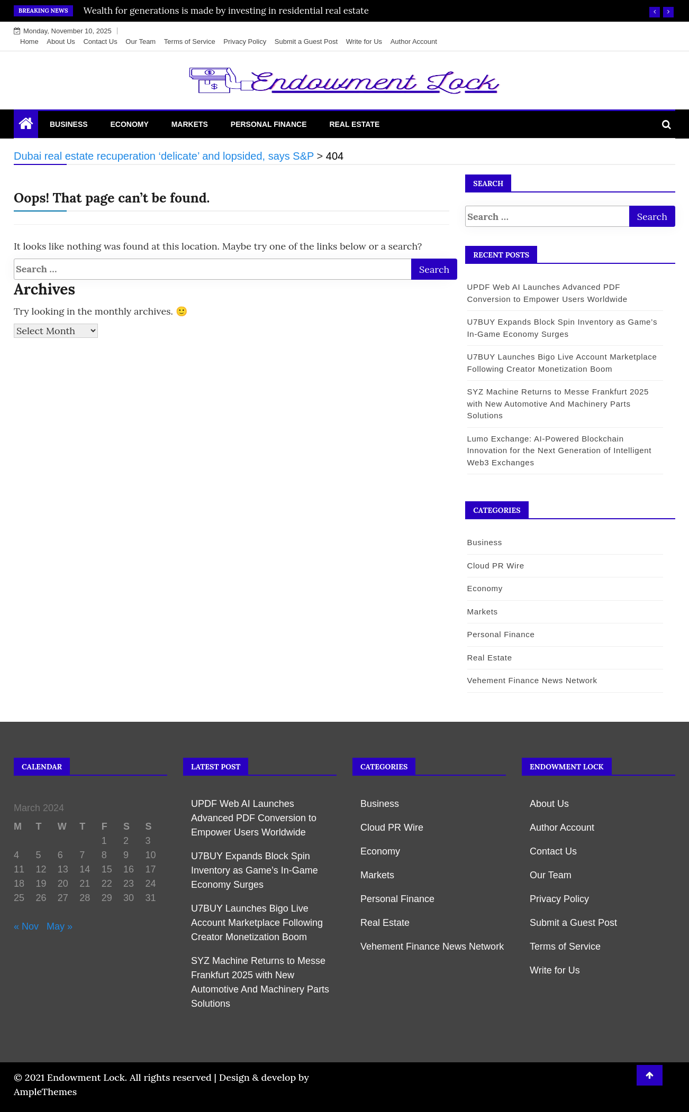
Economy (129, 124)
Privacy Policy (244, 41)
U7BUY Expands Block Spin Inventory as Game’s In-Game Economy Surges (254, 870)
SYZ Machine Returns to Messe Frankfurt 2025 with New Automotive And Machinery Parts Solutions (558, 403)
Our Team (140, 41)
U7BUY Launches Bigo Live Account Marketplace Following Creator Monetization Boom (257, 922)
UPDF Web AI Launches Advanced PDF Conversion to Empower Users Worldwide (253, 818)
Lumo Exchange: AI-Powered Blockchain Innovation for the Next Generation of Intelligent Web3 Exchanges (559, 450)
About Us (61, 41)
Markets (189, 124)
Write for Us (364, 41)
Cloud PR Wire (495, 565)
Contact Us (100, 41)
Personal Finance (269, 124)
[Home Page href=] (26, 126)
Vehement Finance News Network (532, 680)
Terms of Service (189, 41)
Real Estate (354, 124)
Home (29, 41)
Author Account (414, 41)
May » (59, 926)
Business (69, 124)
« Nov (26, 926)
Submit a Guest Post (306, 41)
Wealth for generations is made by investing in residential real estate (226, 10)
